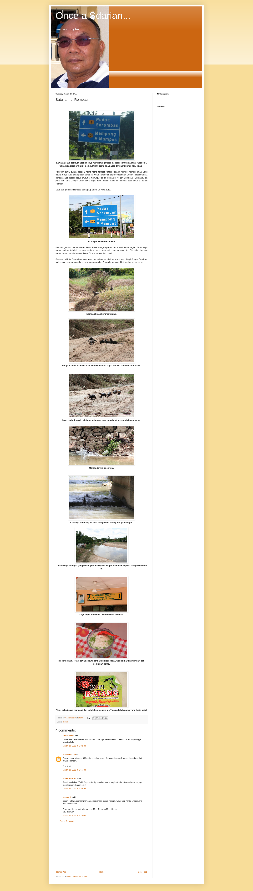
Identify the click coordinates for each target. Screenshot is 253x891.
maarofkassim (69, 754)
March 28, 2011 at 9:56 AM (74, 770)
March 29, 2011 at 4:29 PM (74, 789)
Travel (65, 722)
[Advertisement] (101, 846)
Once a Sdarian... (93, 15)
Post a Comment (67, 821)
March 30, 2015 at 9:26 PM (74, 815)
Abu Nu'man (68, 736)
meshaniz (67, 797)
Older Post (142, 872)
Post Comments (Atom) (77, 877)
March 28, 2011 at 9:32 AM (74, 746)
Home (102, 872)
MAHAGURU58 (69, 778)
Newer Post (61, 872)
